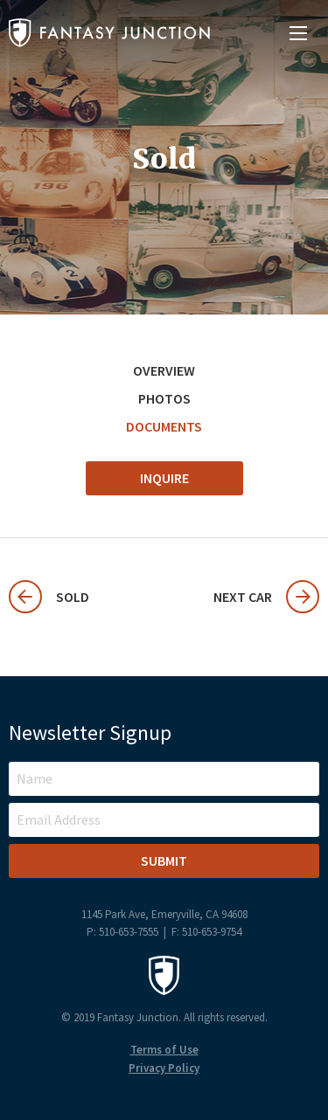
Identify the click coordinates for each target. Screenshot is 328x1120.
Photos (164, 398)
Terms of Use (164, 1049)
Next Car (266, 596)
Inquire (164, 478)
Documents (164, 426)
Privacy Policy (164, 1068)
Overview (164, 370)
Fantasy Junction (109, 32)
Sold (49, 596)
